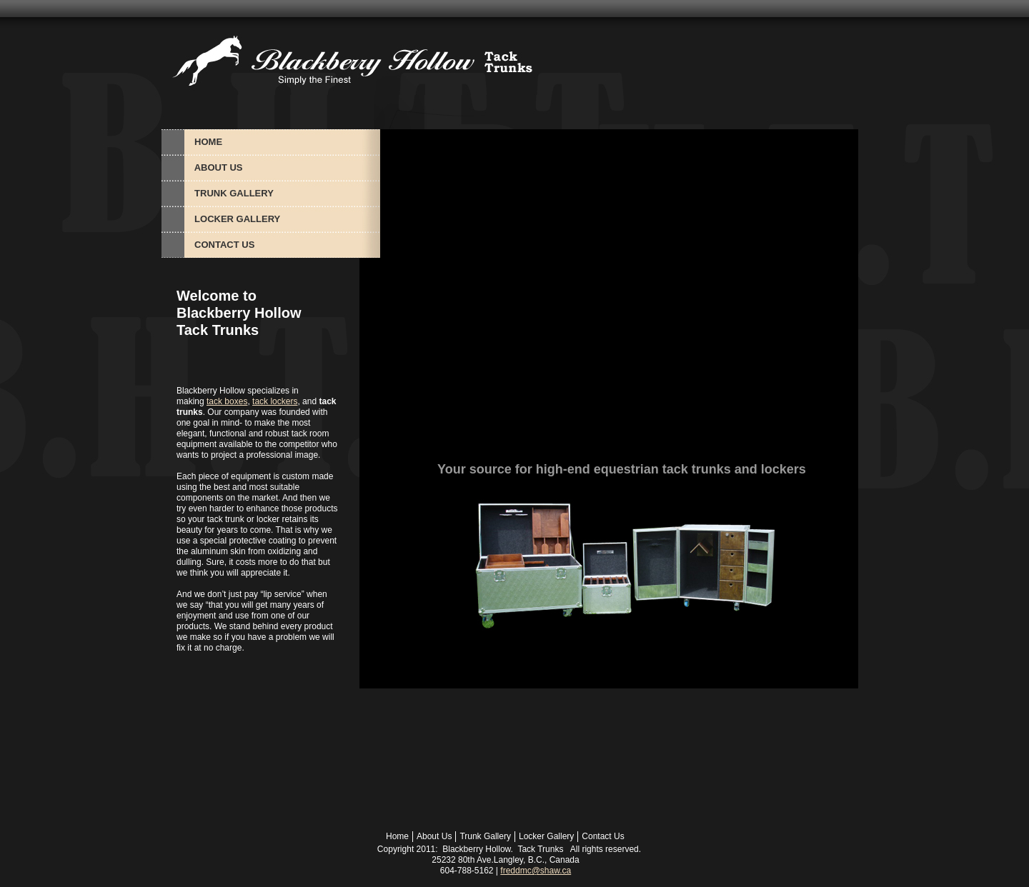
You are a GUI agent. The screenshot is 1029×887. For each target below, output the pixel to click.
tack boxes (227, 401)
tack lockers (274, 401)
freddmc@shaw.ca (535, 871)
